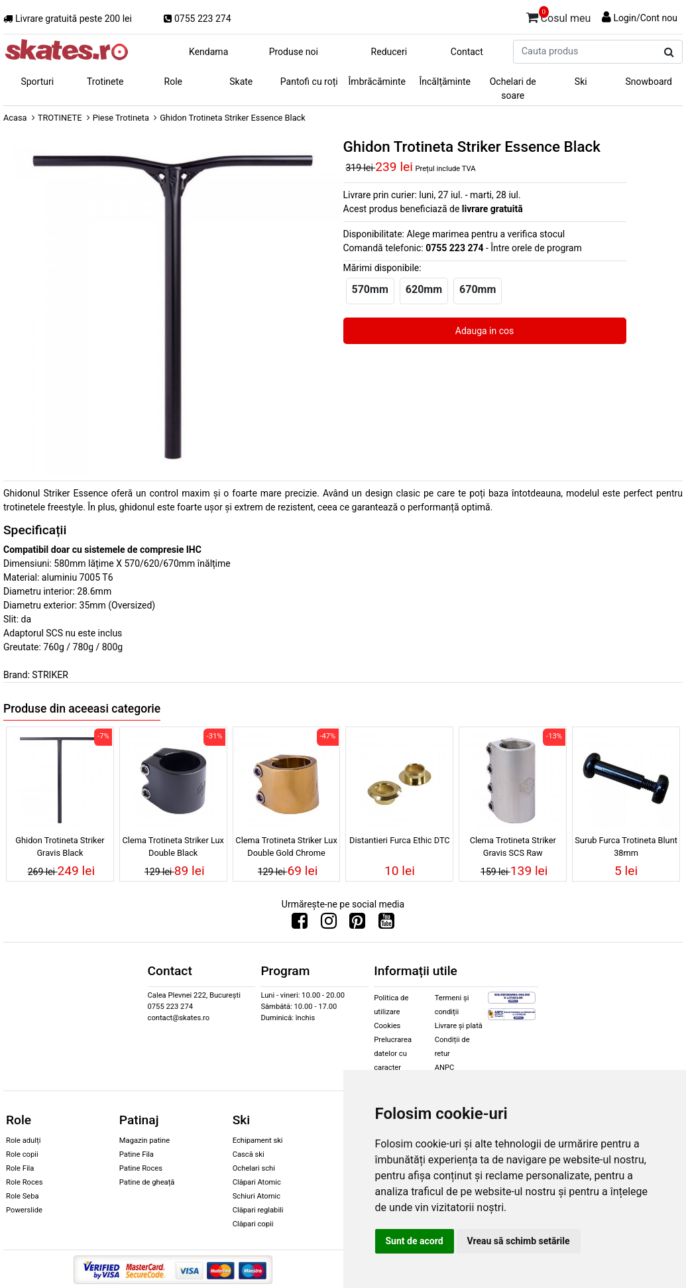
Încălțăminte (445, 81)
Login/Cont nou (645, 18)
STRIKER (50, 675)
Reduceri (389, 51)
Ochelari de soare (513, 88)
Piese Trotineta (121, 118)
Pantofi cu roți (309, 81)
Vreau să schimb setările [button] (518, 1241)
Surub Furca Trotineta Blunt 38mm (626, 846)
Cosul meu (558, 16)
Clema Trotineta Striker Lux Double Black (173, 846)
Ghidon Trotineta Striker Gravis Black (59, 846)
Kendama (208, 51)
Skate (241, 81)
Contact (467, 51)
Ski (581, 81)
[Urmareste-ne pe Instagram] (328, 924)
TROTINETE (60, 118)
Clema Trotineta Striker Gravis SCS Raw (513, 846)
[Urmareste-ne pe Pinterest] (357, 924)
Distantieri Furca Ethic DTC (399, 840)
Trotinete (105, 81)
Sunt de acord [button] (414, 1241)
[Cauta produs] (669, 52)
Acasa (15, 118)
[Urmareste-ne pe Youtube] (386, 924)
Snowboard (648, 81)
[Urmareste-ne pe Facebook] (299, 924)
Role (173, 81)
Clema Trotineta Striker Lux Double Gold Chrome (286, 846)
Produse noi (293, 51)
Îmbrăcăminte (377, 81)
